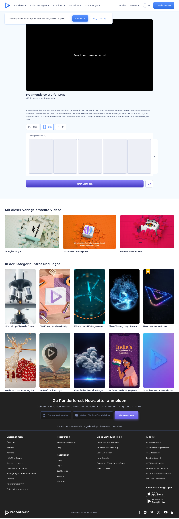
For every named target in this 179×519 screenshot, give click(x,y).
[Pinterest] (151, 512)
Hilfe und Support (15, 458)
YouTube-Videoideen (155, 479)
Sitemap (10, 479)
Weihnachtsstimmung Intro (20, 390)
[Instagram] (145, 512)
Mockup (60, 481)
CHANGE (80, 18)
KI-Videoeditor (153, 453)
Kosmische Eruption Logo (88, 390)
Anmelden (126, 415)
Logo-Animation (104, 453)
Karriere (10, 453)
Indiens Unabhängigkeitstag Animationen (133, 390)
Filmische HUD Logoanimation (91, 326)
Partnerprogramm (15, 463)
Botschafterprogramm (17, 489)
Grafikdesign (62, 471)
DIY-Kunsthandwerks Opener (56, 326)
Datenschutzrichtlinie (17, 468)
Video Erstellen (104, 468)
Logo (59, 466)
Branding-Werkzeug (66, 442)
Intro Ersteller (103, 458)
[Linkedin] (172, 512)
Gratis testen (164, 5)
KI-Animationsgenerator (157, 448)
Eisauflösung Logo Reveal (123, 326)
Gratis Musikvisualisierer (108, 442)
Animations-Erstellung (107, 448)
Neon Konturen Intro (155, 326)
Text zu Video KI (153, 458)
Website (60, 476)
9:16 (47, 127)
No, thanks (99, 18)
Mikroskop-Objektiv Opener (20, 326)
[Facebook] (139, 512)
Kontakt (10, 448)
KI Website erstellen (155, 463)
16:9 (32, 127)
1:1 (60, 127)
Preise (122, 5)
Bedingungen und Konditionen (21, 474)
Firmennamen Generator (157, 468)
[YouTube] (166, 512)
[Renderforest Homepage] (7, 5)
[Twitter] (158, 512)
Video (59, 461)
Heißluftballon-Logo (50, 390)
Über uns (11, 442)
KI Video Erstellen (154, 442)
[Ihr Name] (56, 415)
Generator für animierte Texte (111, 463)
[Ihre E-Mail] (93, 415)
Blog (59, 448)
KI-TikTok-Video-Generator (158, 474)
